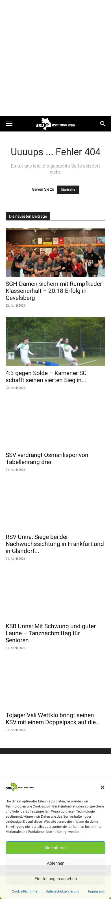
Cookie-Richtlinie (24, 891)
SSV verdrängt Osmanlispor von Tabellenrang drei (47, 458)
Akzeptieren (55, 847)
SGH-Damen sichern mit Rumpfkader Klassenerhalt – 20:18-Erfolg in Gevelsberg (54, 290)
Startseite (68, 189)
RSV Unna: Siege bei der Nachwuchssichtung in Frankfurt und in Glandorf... (55, 544)
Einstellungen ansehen (55, 878)
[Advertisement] (55, 58)
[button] (102, 787)
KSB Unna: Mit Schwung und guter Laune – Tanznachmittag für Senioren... (51, 633)
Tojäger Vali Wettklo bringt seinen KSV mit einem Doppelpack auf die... (53, 719)
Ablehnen (55, 863)
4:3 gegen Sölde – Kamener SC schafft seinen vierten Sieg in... (46, 376)
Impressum (96, 891)
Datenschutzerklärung (62, 891)
